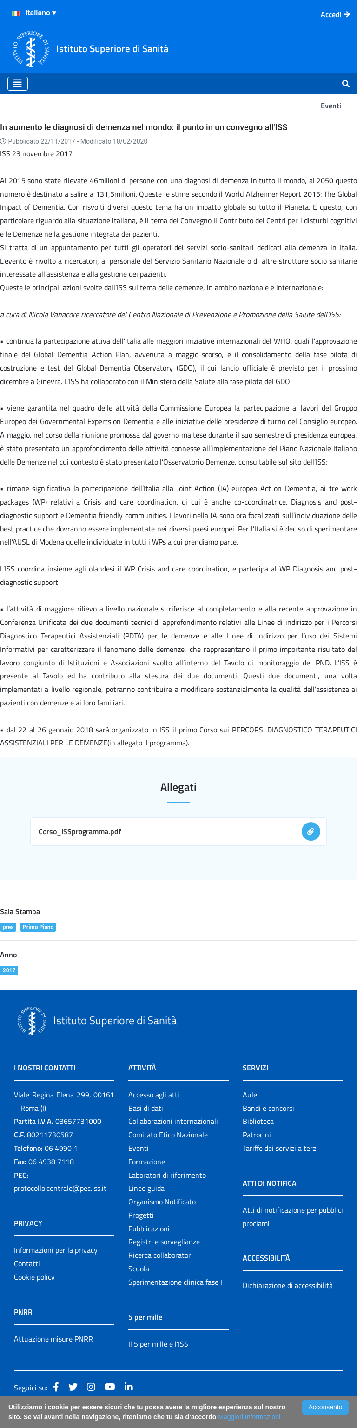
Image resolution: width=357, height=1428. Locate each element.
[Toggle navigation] (17, 84)
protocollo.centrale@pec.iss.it (60, 1188)
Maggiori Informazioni (249, 1417)
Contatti (27, 1263)
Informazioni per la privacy (56, 1249)
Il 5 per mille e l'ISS (158, 1343)
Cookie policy (34, 1276)
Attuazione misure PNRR (53, 1338)
